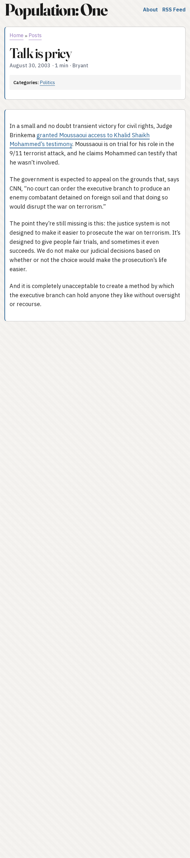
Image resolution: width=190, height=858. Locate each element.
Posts (35, 35)
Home (17, 35)
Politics (47, 82)
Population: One (55, 9)
